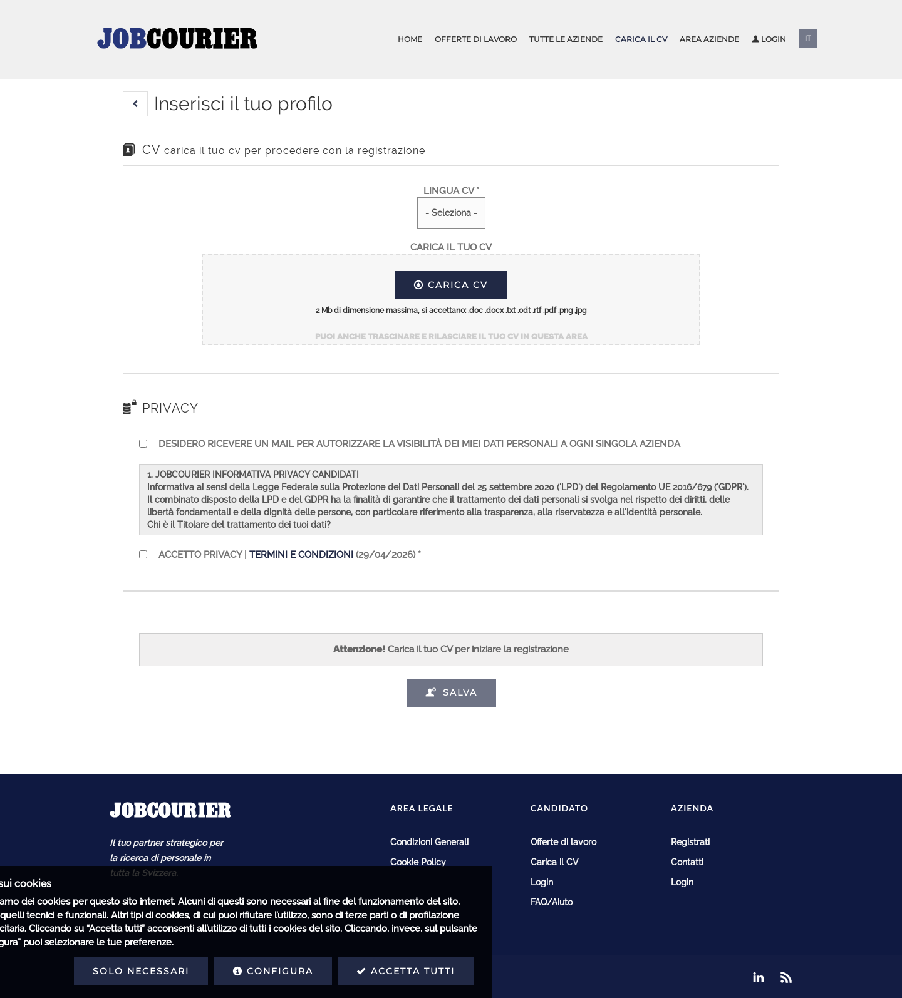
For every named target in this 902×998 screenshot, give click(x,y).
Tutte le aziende (566, 39)
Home (410, 39)
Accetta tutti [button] (308, 971)
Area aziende (709, 39)
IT (808, 38)
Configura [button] (175, 971)
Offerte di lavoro (476, 39)
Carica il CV (641, 39)
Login (769, 39)
